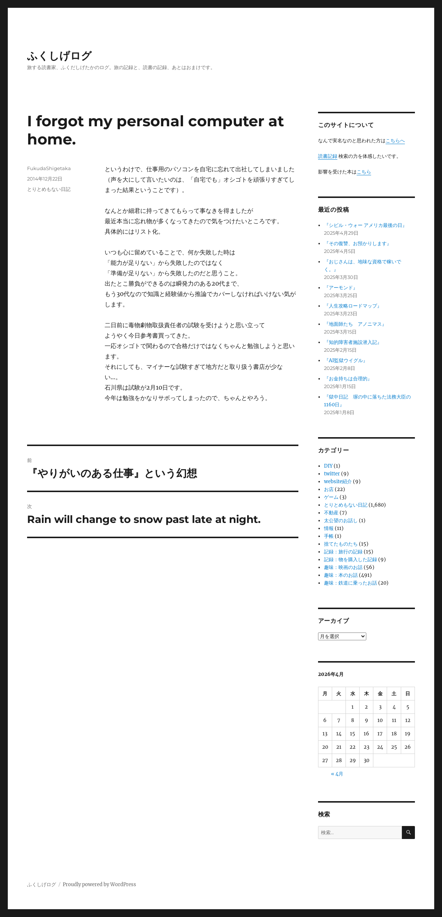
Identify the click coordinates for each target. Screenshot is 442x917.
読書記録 (327, 156)
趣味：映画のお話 (343, 567)
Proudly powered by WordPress (99, 884)
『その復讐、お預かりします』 (358, 243)
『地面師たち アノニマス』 (355, 324)
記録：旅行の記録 (343, 552)
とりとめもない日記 (49, 189)
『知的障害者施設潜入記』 (353, 342)
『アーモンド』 (341, 287)
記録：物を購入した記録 (350, 559)
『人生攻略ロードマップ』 (353, 306)
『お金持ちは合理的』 (348, 378)
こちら (364, 172)
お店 (329, 489)
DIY (328, 466)
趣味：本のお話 (341, 575)
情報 (329, 528)
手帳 (329, 536)
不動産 (331, 513)
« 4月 (337, 774)
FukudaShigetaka (49, 168)
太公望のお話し (341, 520)
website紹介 (338, 481)
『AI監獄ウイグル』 (346, 360)
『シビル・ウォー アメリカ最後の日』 (365, 225)
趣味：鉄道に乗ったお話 (350, 583)
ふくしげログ (59, 55)
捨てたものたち (341, 544)
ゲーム (331, 497)
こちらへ (395, 140)
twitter (332, 474)
